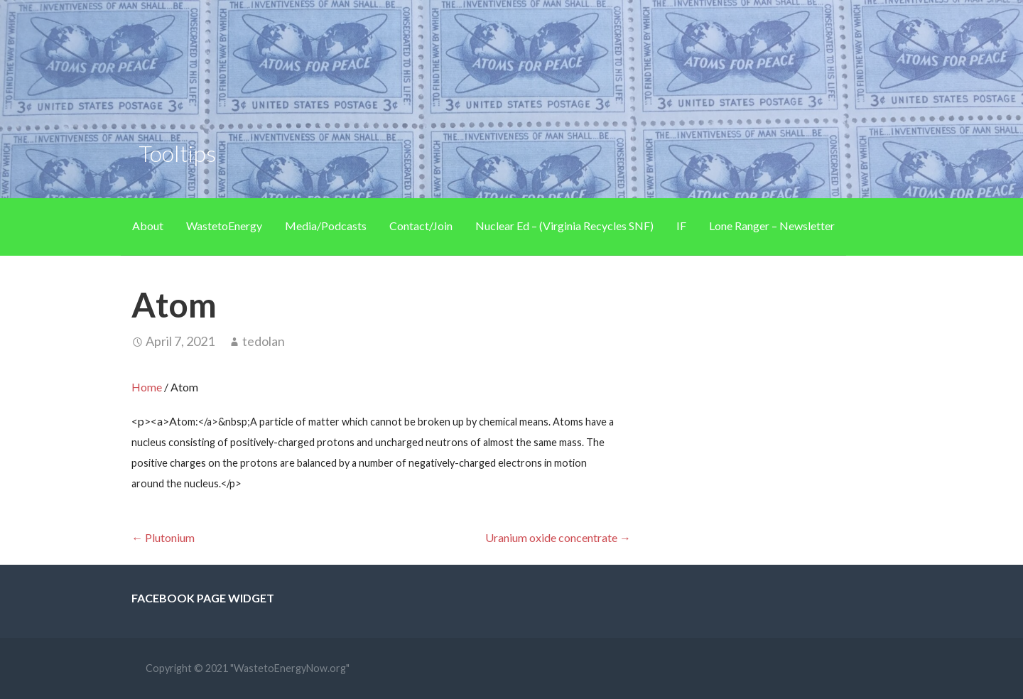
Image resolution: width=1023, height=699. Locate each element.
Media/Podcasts (326, 225)
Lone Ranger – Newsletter (772, 225)
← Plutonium (163, 537)
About (147, 225)
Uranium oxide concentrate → (558, 537)
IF (681, 225)
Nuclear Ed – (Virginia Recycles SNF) (564, 225)
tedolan (263, 341)
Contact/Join (421, 225)
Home (146, 387)
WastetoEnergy (224, 225)
